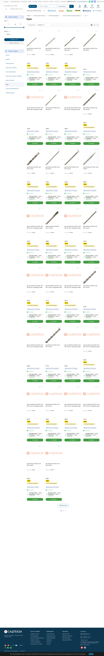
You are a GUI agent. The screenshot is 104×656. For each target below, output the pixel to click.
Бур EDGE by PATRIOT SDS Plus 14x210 (90, 286)
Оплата (40, 1)
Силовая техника (34, 640)
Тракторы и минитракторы (34, 10)
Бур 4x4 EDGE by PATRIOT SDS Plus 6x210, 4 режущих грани (35, 227)
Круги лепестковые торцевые (14, 76)
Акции (29, 1)
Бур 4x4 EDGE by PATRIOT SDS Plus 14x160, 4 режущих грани (72, 345)
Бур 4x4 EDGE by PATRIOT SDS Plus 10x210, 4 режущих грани (72, 286)
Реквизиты (49, 640)
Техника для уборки (35, 642)
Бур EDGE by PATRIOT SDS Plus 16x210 (53, 405)
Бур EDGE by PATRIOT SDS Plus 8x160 (90, 49)
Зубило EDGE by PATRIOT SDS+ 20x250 (52, 227)
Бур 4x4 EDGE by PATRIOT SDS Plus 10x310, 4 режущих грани (91, 345)
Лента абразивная (11, 72)
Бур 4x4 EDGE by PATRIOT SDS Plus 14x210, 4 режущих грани (72, 405)
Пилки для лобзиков (11, 67)
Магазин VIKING (66, 638)
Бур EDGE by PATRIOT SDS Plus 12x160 (34, 167)
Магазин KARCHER (66, 640)
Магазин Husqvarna (67, 636)
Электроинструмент (54, 15)
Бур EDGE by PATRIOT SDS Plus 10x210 (71, 167)
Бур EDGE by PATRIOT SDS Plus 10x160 (90, 108)
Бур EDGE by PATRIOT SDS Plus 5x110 (34, 49)
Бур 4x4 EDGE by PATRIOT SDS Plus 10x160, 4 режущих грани (72, 227)
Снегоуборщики (34, 636)
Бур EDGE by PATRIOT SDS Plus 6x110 (53, 49)
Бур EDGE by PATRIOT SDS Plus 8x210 (53, 167)
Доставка (34, 1)
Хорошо (91, 654)
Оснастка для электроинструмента (71, 15)
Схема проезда (50, 634)
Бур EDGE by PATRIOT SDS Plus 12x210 (90, 227)
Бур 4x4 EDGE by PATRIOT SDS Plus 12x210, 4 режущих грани (35, 345)
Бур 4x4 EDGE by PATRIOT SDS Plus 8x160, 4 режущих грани (72, 108)
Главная (29, 15)
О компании (24, 1)
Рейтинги (48, 642)
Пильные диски (10, 63)
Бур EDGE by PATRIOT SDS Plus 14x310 (53, 345)
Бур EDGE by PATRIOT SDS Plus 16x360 (34, 464)
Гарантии (46, 1)
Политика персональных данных (11, 651)
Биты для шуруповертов (12, 88)
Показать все (63, 505)
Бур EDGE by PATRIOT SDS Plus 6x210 (53, 108)
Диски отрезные (10, 80)
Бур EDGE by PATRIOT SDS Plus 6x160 (71, 49)
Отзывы (52, 1)
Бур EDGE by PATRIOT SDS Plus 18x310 (53, 464)
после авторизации (33, 68)
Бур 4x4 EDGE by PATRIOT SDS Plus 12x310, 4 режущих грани (35, 405)
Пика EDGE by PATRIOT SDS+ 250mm (91, 167)
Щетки (7, 55)
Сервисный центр (50, 636)
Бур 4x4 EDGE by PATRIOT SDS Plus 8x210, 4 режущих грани (35, 286)
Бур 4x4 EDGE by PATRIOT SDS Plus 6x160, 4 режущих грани (35, 108)
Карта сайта (22, 651)
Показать (13, 39)
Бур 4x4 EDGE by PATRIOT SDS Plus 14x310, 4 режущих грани (91, 405)
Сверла (8, 59)
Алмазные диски (10, 93)
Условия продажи (50, 638)
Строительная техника (39, 15)
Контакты (57, 1)
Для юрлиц (52, 10)
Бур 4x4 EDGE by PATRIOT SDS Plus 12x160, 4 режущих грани (54, 286)
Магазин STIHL (66, 634)
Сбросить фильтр (14, 43)
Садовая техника (34, 634)
